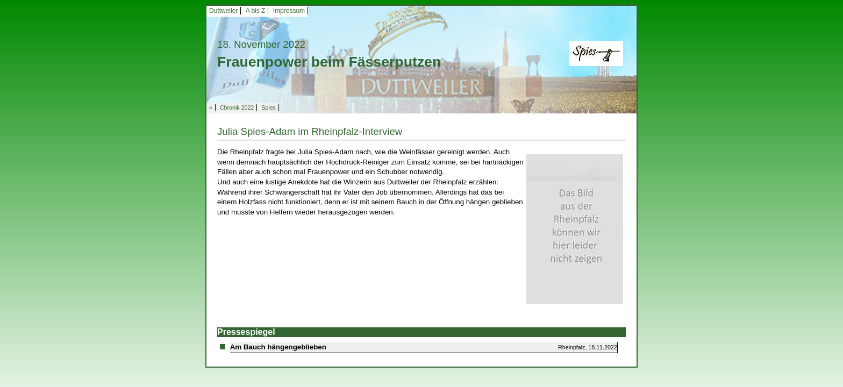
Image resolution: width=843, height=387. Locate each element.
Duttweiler (223, 11)
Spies (268, 107)
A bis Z (256, 11)
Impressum (289, 11)
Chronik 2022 (237, 107)
